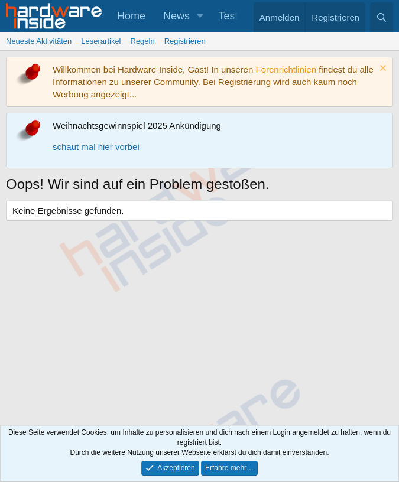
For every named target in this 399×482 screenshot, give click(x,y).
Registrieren (185, 41)
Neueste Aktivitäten (39, 41)
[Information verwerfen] (382, 69)
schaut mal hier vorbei (96, 147)
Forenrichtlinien (285, 69)
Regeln (143, 41)
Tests (231, 16)
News (176, 16)
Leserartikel (101, 41)
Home (131, 16)
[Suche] (381, 17)
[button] (200, 16)
